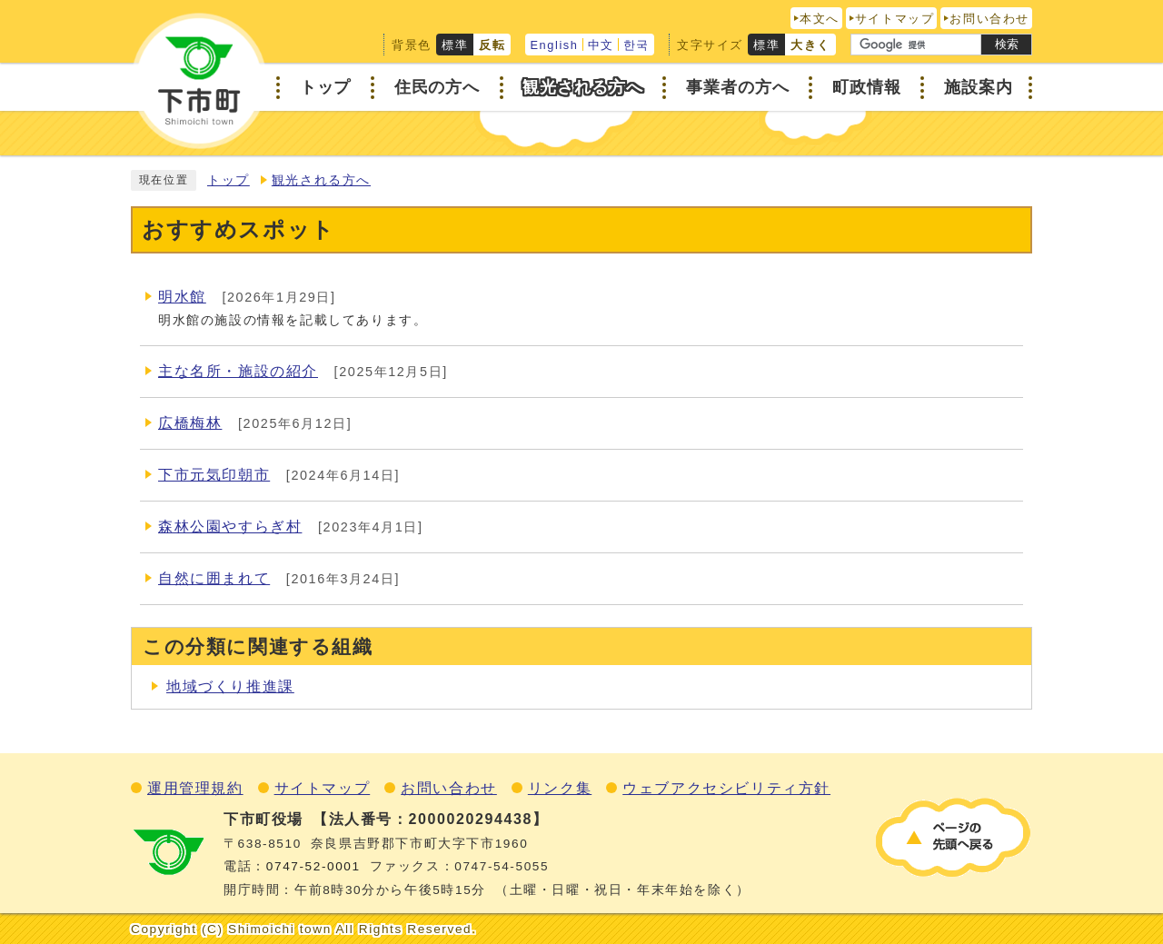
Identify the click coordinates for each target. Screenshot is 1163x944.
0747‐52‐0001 (313, 866)
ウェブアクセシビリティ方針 (726, 788)
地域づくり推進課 (230, 686)
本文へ (820, 18)
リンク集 (559, 788)
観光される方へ (321, 180)
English (554, 45)
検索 (1007, 44)
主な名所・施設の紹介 (238, 371)
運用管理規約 (195, 788)
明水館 (182, 296)
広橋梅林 (190, 423)
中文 (601, 45)
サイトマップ (895, 18)
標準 (455, 45)
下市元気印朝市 (214, 474)
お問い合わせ (989, 18)
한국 (636, 45)
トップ (228, 180)
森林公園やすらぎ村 (230, 526)
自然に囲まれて (214, 578)
